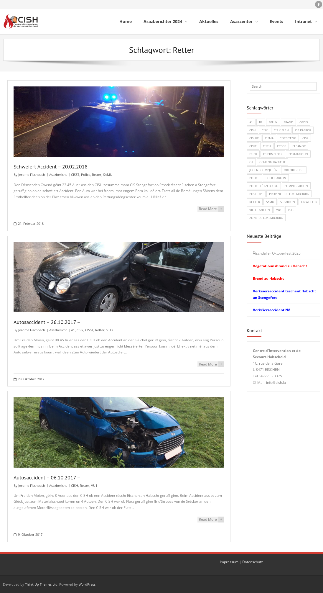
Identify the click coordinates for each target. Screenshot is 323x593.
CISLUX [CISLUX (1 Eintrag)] (254, 138)
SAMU (107, 174)
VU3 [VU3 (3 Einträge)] (291, 209)
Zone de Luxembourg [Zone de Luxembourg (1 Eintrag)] (266, 217)
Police (85, 174)
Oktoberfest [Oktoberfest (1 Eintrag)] (294, 170)
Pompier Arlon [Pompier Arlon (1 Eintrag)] (296, 186)
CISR (80, 329)
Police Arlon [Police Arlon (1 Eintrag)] (276, 178)
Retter (96, 174)
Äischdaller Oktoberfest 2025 (277, 252)
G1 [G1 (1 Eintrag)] (251, 162)
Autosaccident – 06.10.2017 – (47, 477)
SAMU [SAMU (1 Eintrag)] (270, 201)
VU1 (94, 485)
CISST (75, 174)
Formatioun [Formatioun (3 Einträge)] (298, 154)
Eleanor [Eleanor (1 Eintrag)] (299, 146)
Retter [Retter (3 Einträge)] (254, 201)
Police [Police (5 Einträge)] (254, 178)
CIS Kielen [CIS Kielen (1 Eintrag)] (281, 130)
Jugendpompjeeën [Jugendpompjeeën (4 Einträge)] (263, 170)
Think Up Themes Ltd (41, 584)
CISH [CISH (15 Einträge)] (252, 130)
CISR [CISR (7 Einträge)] (305, 138)
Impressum (229, 561)
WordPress (87, 584)
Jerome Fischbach (31, 174)
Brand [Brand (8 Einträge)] (288, 122)
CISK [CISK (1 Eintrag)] (265, 130)
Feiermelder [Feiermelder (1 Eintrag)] (272, 154)
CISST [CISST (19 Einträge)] (253, 146)
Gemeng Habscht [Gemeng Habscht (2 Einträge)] (272, 162)
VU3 (109, 329)
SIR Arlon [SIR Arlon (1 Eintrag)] (287, 201)
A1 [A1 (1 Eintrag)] (251, 122)
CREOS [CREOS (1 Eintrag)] (281, 146)
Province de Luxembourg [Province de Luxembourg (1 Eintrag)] (289, 193)
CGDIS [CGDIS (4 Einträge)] (303, 122)
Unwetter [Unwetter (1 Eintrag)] (309, 201)
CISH (74, 485)
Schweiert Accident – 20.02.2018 (51, 166)
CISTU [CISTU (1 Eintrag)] (267, 146)
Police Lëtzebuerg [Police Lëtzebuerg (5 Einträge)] (263, 186)
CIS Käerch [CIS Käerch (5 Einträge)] (303, 130)
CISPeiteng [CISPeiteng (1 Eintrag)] (288, 138)
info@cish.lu (276, 382)
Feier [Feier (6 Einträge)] (253, 154)
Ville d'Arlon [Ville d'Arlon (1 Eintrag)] (259, 209)
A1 (73, 329)
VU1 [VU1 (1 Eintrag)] (279, 209)
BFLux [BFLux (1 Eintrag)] (273, 122)
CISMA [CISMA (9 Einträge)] (269, 138)
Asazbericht (58, 174)
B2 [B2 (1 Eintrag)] (261, 122)
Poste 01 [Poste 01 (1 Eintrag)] (256, 193)
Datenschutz (252, 561)
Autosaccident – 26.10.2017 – (47, 321)
